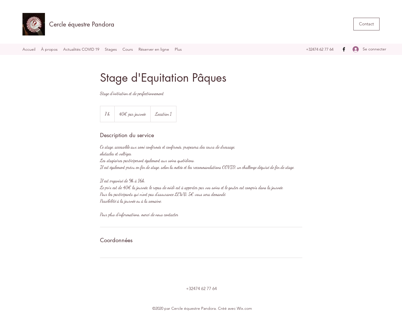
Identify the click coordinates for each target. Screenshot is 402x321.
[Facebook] (344, 49)
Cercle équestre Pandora (81, 24)
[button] (366, 24)
